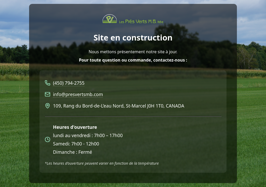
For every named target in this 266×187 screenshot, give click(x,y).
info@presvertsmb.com (78, 94)
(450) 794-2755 (68, 83)
